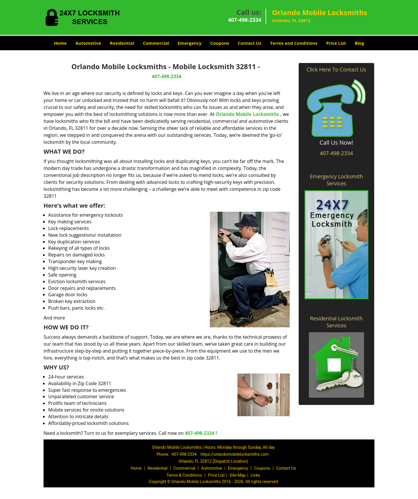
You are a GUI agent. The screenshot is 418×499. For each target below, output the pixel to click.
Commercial (156, 43)
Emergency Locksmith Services (336, 180)
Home (60, 43)
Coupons (219, 43)
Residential (122, 43)
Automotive (88, 43)
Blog (359, 43)
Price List (336, 43)
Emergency (189, 43)
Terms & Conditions (184, 475)
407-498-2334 (244, 19)
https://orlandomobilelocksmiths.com (235, 454)
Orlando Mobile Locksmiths (247, 114)
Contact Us (249, 43)
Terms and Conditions (293, 43)
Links (255, 475)
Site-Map (238, 475)
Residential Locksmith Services (336, 322)
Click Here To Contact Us (336, 69)
